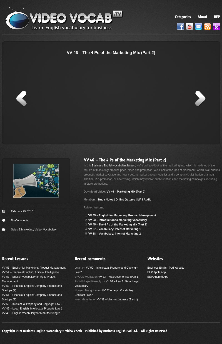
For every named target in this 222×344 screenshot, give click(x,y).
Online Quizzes (125, 199)
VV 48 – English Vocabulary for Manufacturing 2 (31, 313)
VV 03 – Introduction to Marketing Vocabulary (117, 220)
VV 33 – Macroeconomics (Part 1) (118, 276)
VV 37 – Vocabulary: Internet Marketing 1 (114, 229)
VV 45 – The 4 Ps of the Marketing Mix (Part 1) (117, 224)
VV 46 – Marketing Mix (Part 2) (126, 191)
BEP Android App (157, 276)
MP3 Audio (144, 199)
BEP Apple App (156, 272)
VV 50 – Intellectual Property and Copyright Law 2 (32, 304)
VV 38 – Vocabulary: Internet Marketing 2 (114, 233)
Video (38, 229)
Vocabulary (50, 229)
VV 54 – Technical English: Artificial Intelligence (30, 272)
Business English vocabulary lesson (113, 165)
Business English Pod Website (166, 267)
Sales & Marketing (22, 229)
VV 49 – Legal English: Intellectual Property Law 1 (32, 308)
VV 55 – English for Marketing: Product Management (122, 215)
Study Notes (105, 199)
